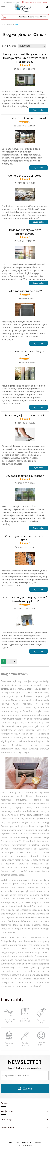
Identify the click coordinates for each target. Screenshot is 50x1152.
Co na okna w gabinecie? (24, 176)
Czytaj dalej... (38, 110)
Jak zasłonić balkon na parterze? (24, 118)
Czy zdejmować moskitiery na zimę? (24, 538)
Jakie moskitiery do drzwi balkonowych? (24, 232)
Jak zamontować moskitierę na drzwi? (24, 353)
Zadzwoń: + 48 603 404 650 (34, 2)
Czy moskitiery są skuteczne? (25, 476)
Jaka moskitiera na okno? (25, 291)
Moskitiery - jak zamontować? (24, 415)
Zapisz (24, 1088)
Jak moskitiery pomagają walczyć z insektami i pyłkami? (24, 599)
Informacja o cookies (25, 1145)
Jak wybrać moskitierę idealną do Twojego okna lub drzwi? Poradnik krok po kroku (25, 58)
